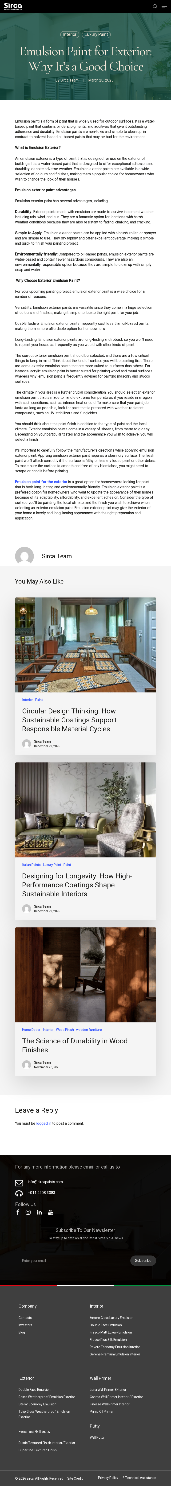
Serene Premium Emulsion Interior (115, 1354)
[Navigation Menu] (164, 6)
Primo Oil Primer (102, 1411)
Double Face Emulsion (106, 1325)
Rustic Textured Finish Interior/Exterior (47, 1443)
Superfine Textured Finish (38, 1450)
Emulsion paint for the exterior (41, 482)
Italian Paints (31, 865)
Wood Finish (65, 1030)
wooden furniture (89, 1030)
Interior (69, 35)
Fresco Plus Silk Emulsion (108, 1339)
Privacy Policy (108, 1477)
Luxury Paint (96, 35)
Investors (25, 1325)
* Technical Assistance (139, 1477)
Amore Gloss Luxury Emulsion (111, 1317)
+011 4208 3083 (41, 1193)
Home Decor (31, 1030)
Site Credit (75, 1478)
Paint (39, 700)
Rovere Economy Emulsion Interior (115, 1347)
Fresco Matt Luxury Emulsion (111, 1332)
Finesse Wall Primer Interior (110, 1404)
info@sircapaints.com (45, 1182)
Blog (22, 1332)
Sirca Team (69, 81)
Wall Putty (97, 1437)
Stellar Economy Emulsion (37, 1404)
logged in (43, 1123)
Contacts (25, 1317)
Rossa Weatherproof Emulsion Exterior (47, 1397)
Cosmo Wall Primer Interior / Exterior (116, 1397)
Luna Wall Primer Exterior (108, 1389)
